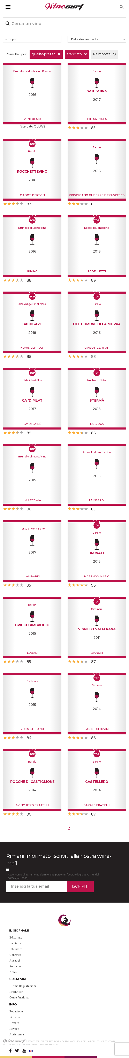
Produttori (16, 992)
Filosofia (15, 1017)
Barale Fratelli (96, 805)
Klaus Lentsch (32, 347)
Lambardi (97, 500)
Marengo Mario (96, 576)
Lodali (32, 652)
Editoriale (15, 937)
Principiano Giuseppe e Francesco (97, 195)
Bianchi (97, 652)
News (13, 972)
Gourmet (15, 955)
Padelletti (97, 271)
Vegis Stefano (32, 729)
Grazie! (14, 1023)
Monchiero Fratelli (32, 805)
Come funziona (19, 997)
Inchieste (15, 943)
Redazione (16, 1011)
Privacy (14, 1028)
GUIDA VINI (17, 979)
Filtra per (11, 39)
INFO (13, 1004)
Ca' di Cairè (32, 423)
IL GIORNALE (19, 930)
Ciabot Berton (32, 195)
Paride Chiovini (96, 729)
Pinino (32, 271)
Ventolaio (32, 119)
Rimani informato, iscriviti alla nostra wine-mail (58, 860)
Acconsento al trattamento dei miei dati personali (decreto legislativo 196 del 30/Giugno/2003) (53, 876)
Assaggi (14, 960)
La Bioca (97, 423)
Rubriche (15, 966)
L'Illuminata (97, 119)
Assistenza (16, 1034)
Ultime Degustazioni (22, 986)
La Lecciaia (32, 500)
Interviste (15, 949)
